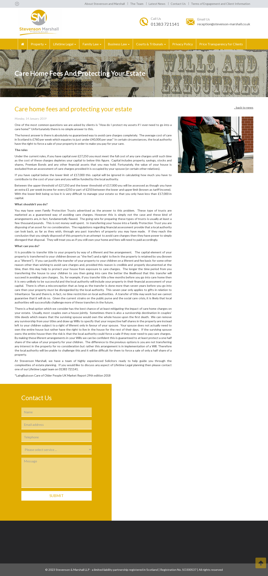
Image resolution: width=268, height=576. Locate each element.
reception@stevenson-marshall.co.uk (223, 24)
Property (38, 44)
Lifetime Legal (64, 44)
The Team (136, 3)
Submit (56, 495)
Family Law (91, 44)
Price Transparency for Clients (221, 44)
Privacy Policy (182, 44)
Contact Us (178, 3)
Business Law (119, 44)
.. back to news (243, 107)
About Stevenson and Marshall (105, 3)
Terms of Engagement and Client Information (220, 3)
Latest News (157, 3)
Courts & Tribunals (151, 44)
